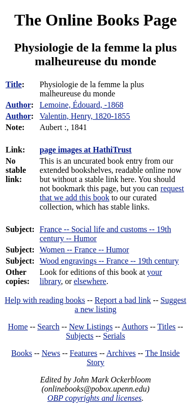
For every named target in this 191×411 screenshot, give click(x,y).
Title (14, 84)
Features (83, 353)
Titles (166, 326)
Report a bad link (123, 300)
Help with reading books (45, 300)
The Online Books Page (95, 20)
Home (18, 326)
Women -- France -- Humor (84, 249)
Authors (135, 326)
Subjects (79, 335)
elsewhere (90, 281)
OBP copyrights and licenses (94, 398)
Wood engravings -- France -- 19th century (109, 260)
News (51, 353)
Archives (121, 353)
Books (21, 353)
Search (48, 326)
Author (18, 104)
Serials (114, 335)
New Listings (91, 326)
